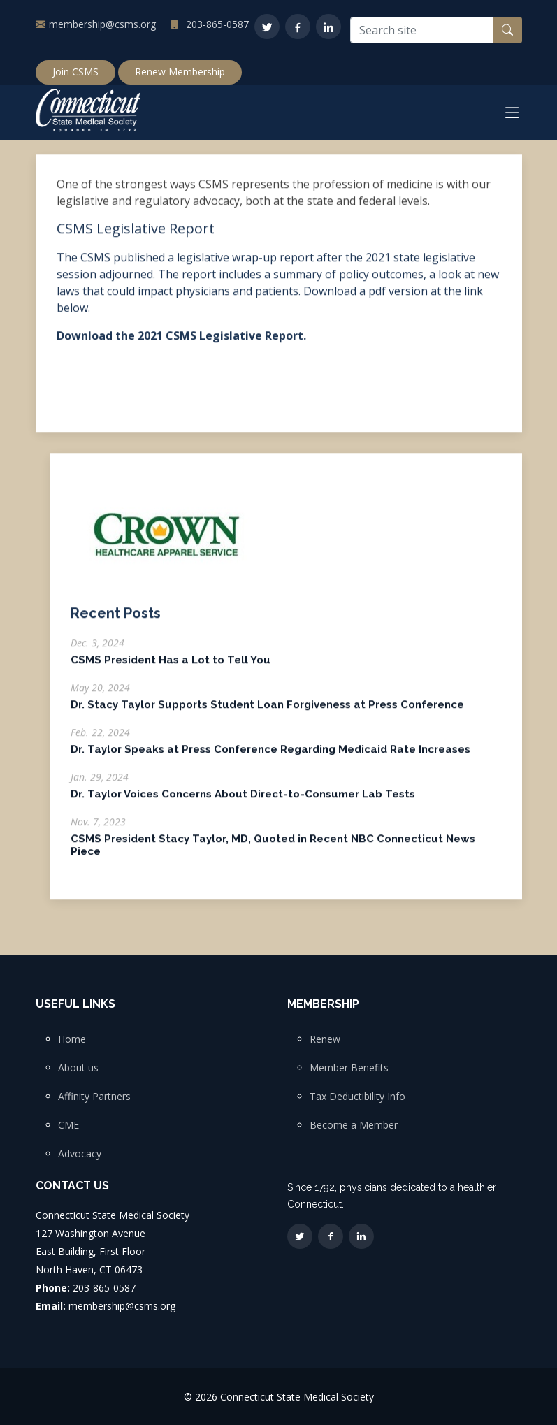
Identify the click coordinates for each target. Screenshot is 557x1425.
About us (78, 1068)
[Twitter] (267, 26)
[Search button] (507, 30)
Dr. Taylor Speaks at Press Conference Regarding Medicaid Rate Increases (270, 757)
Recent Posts (116, 620)
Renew (325, 1039)
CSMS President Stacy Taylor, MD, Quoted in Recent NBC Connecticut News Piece (273, 852)
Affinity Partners (94, 1096)
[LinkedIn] (328, 26)
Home (72, 1039)
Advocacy (79, 1154)
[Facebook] (297, 26)
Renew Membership (180, 71)
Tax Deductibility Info (357, 1096)
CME (68, 1125)
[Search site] (421, 30)
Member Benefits (349, 1068)
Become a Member (354, 1125)
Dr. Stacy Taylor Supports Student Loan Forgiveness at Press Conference (267, 712)
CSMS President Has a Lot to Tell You (170, 667)
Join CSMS (75, 71)
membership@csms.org (102, 24)
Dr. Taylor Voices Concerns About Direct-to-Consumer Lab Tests (243, 801)
